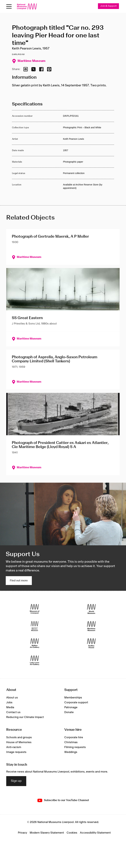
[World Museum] (91, 609)
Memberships (73, 697)
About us (12, 697)
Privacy (22, 832)
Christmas (71, 742)
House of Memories (19, 742)
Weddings (70, 752)
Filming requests (75, 747)
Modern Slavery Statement (47, 832)
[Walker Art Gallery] (34, 643)
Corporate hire (73, 737)
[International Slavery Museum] (34, 626)
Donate (69, 712)
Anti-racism (13, 747)
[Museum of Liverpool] (34, 609)
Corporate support (76, 702)
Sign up (16, 781)
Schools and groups (19, 737)
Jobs (9, 702)
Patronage (70, 707)
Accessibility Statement (95, 832)
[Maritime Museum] (91, 626)
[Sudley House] (91, 643)
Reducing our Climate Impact (25, 717)
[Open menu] (9, 6)
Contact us (13, 712)
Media (10, 707)
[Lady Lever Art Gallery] (34, 660)
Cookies (72, 832)
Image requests (16, 752)
